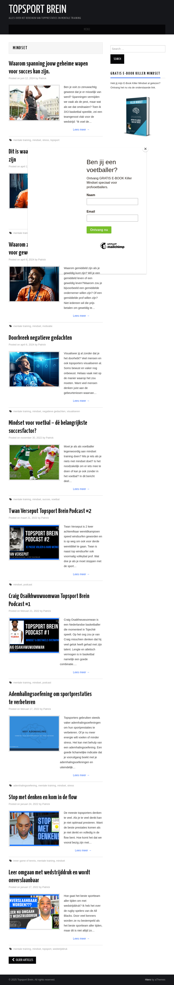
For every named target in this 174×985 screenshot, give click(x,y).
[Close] (145, 149)
